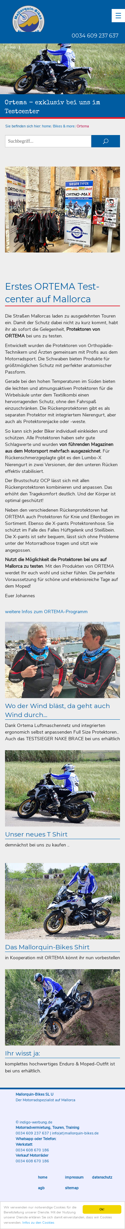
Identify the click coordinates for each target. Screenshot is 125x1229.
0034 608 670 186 (32, 1150)
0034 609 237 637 (95, 36)
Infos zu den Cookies (38, 1222)
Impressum (74, 1177)
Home (42, 1177)
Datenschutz (102, 1177)
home (46, 126)
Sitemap (72, 1188)
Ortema (83, 126)
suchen (105, 141)
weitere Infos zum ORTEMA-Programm (46, 612)
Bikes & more (64, 126)
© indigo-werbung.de (34, 1122)
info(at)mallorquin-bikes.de (75, 1133)
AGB (41, 1188)
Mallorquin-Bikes (67, 18)
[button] (118, 15)
